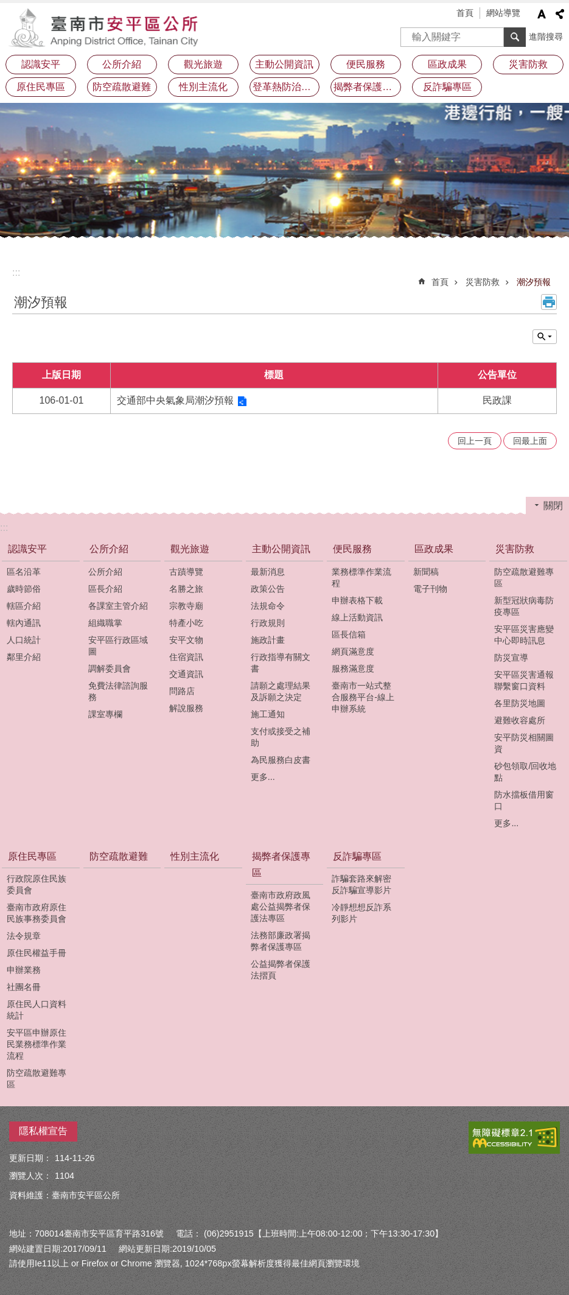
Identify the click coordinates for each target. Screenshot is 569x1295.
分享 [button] (560, 14)
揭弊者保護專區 (367, 87)
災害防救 (528, 64)
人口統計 (24, 640)
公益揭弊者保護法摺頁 (280, 969)
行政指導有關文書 (280, 662)
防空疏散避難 (122, 87)
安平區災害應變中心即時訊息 (524, 634)
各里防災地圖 (519, 703)
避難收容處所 (519, 720)
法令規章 (24, 936)
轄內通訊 (24, 623)
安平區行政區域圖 (118, 645)
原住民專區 (40, 87)
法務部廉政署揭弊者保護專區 (280, 941)
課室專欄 (105, 714)
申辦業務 (24, 970)
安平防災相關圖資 (524, 743)
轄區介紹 (24, 606)
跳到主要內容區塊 (6, 6)
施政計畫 (268, 640)
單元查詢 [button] (544, 336)
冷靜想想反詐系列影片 (361, 913)
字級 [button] (541, 14)
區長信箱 (349, 634)
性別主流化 (203, 87)
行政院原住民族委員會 (36, 884)
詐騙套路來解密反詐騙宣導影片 (361, 884)
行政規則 (268, 623)
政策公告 (268, 589)
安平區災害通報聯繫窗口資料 (524, 680)
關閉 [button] (553, 505)
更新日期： (30, 1158)
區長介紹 (105, 589)
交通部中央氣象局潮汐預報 (175, 400)
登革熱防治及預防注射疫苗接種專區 (286, 87)
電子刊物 (430, 589)
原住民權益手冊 (36, 953)
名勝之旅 (186, 589)
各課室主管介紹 (118, 606)
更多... (263, 777)
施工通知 (268, 714)
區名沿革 (24, 572)
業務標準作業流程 (361, 577)
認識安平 (40, 64)
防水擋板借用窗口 (524, 800)
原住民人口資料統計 (36, 1009)
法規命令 (268, 606)
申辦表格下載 (357, 600)
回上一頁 (475, 441)
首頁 (464, 13)
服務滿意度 (353, 668)
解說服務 (186, 708)
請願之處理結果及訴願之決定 (280, 691)
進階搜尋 (546, 36)
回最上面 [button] (530, 441)
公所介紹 (121, 64)
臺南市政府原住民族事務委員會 (36, 913)
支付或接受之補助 (280, 737)
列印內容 (549, 302)
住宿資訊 (186, 657)
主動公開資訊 (284, 64)
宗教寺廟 (186, 606)
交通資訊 (186, 674)
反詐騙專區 (447, 87)
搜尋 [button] (515, 37)
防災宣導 (511, 657)
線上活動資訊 (357, 617)
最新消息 (268, 572)
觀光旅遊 (203, 64)
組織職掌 (105, 623)
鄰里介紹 (24, 657)
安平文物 (186, 640)
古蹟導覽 (186, 572)
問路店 (182, 691)
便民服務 (365, 64)
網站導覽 (503, 13)
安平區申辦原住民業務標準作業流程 (36, 1044)
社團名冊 (24, 987)
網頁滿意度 (353, 651)
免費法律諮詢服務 (118, 691)
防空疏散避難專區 (524, 577)
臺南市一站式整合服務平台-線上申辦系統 (363, 697)
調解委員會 (109, 668)
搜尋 (410, 33)
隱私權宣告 (43, 1131)
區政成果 (447, 64)
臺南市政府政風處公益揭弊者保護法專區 (280, 906)
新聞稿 (426, 572)
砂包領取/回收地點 (525, 771)
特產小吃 (186, 623)
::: (16, 272)
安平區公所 (106, 27)
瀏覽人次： (30, 1176)
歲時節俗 (24, 589)
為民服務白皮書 (280, 760)
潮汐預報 (534, 282)
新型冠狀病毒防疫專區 (524, 606)
